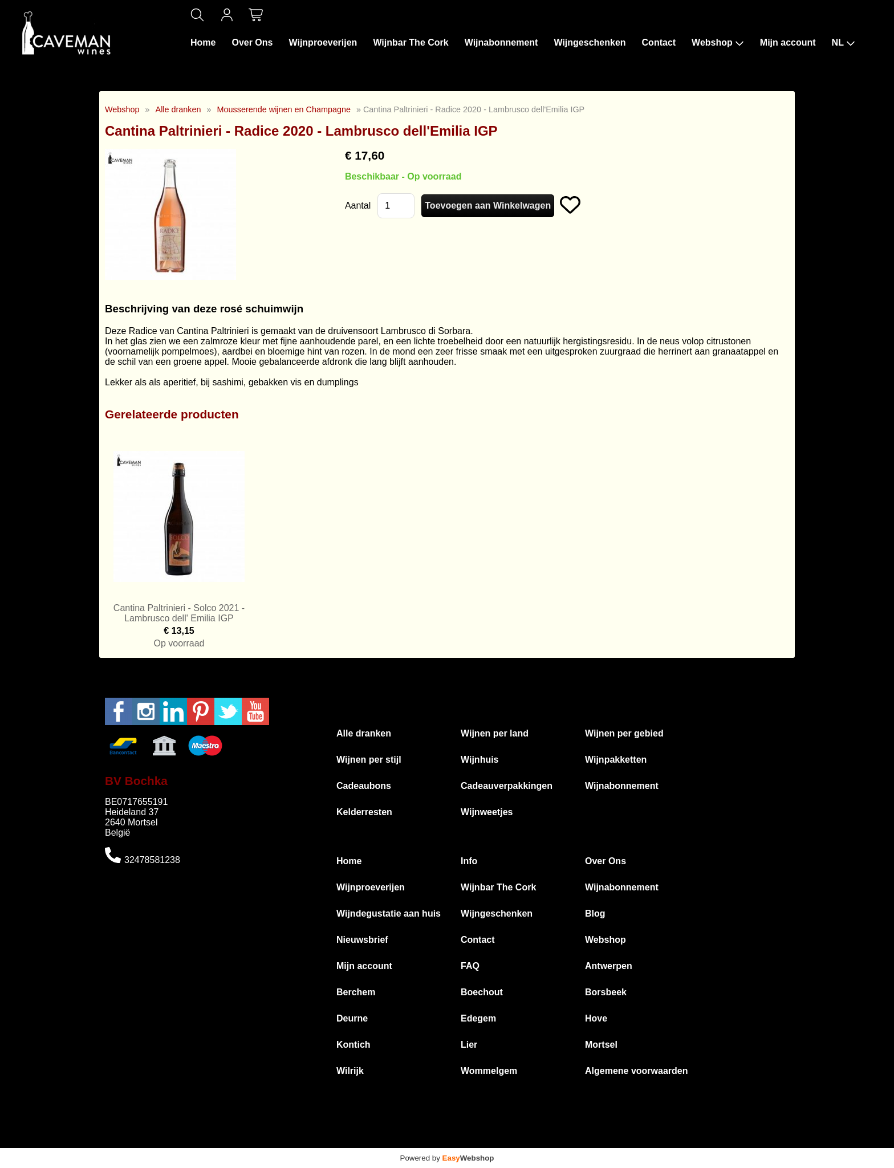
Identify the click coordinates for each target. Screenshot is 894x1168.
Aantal (358, 205)
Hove (596, 1018)
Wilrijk (350, 1071)
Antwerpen (608, 966)
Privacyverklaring (563, 1142)
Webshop (718, 43)
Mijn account (788, 42)
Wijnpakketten (616, 759)
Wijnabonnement (501, 42)
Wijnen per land (495, 733)
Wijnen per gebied (624, 733)
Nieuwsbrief (362, 940)
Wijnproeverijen (322, 42)
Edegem (478, 1018)
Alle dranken (178, 109)
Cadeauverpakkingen (506, 786)
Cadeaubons (363, 786)
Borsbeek (606, 992)
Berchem (355, 992)
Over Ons (252, 42)
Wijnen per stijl (368, 759)
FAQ (470, 966)
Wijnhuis (480, 759)
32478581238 (152, 860)
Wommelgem (489, 1071)
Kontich (353, 1044)
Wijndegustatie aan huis (388, 913)
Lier (469, 1044)
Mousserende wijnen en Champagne (284, 109)
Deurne (352, 1018)
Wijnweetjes (487, 812)
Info (469, 861)
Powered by (447, 1158)
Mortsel (601, 1044)
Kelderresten (364, 812)
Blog (595, 913)
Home (203, 42)
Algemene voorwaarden (636, 1071)
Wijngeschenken (589, 42)
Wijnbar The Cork (410, 42)
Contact (659, 42)
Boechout (482, 992)
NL (843, 43)
